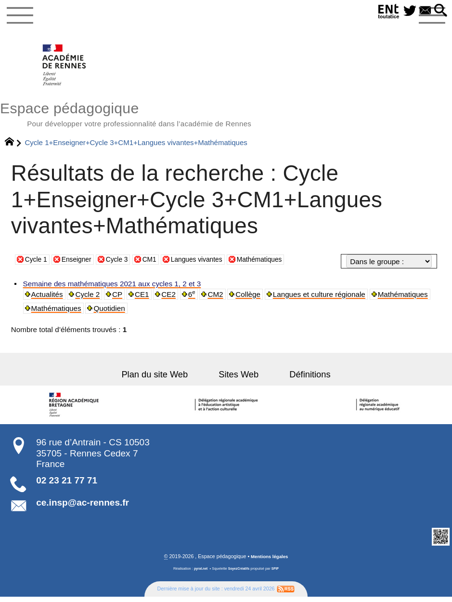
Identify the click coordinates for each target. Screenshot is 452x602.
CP (119, 299)
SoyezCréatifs (239, 574)
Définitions (299, 380)
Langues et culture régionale (321, 299)
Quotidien (110, 313)
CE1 (143, 299)
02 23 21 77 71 (66, 485)
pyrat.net (199, 574)
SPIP (277, 574)
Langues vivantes (209, 264)
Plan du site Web (165, 380)
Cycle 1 (37, 264)
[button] (439, 11)
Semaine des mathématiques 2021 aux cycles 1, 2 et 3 (113, 288)
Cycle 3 (124, 264)
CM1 (158, 264)
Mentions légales (269, 562)
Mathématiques (277, 264)
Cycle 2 (89, 299)
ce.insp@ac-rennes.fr (82, 507)
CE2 (170, 299)
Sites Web (238, 380)
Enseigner (80, 264)
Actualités (48, 299)
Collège (250, 299)
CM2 (217, 299)
